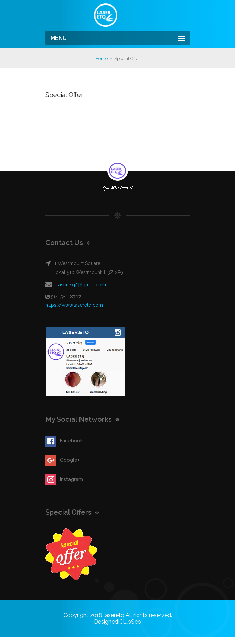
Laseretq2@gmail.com (81, 284)
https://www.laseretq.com (74, 305)
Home (101, 58)
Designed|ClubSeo (117, 621)
